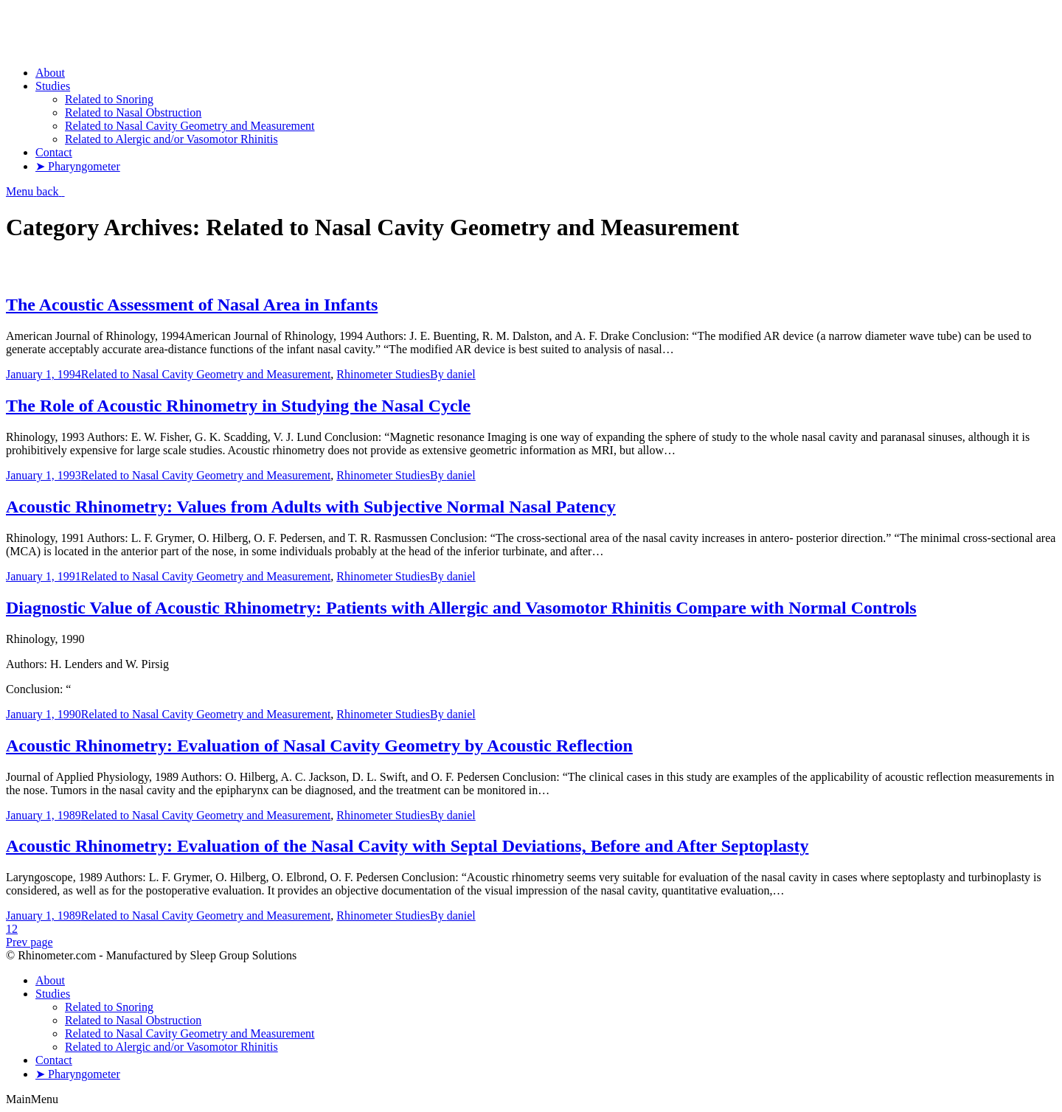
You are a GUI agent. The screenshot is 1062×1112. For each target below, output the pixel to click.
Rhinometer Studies (383, 374)
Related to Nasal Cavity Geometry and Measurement (206, 374)
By (453, 374)
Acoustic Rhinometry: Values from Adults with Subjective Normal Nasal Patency (311, 506)
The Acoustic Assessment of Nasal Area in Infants (192, 304)
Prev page (29, 942)
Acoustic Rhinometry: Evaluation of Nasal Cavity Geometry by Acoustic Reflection (319, 745)
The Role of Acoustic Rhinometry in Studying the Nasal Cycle (238, 405)
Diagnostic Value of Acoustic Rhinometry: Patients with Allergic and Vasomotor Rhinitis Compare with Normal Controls (461, 607)
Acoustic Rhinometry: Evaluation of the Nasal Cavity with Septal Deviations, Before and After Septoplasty (407, 845)
